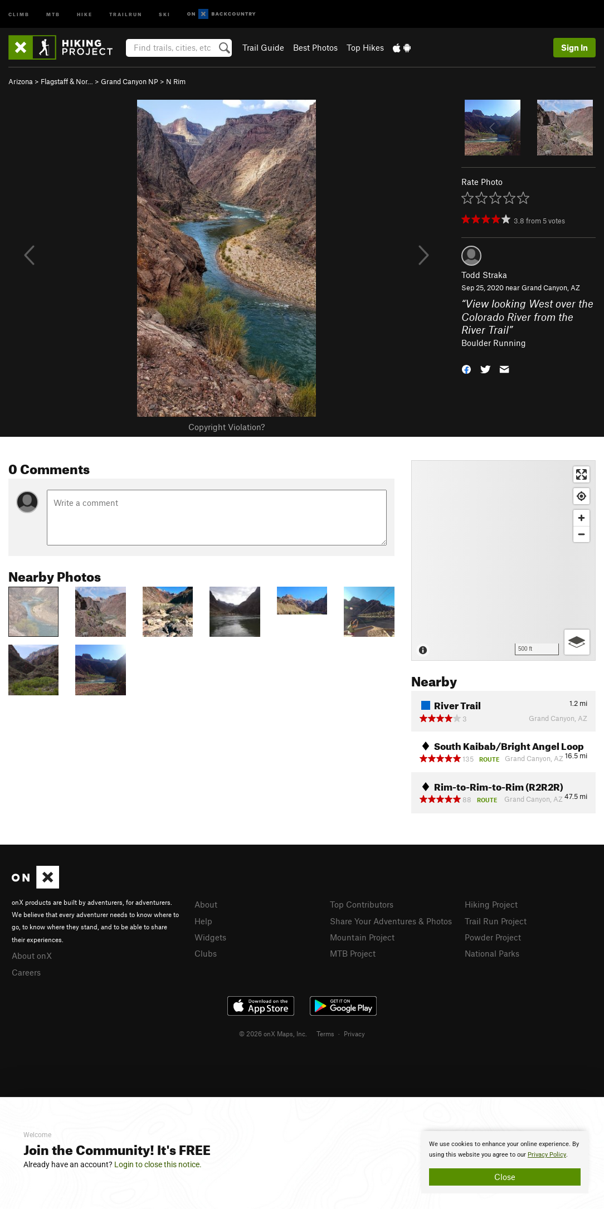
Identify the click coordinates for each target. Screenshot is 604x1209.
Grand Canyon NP (129, 81)
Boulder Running (493, 343)
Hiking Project (491, 904)
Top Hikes (365, 47)
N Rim (176, 81)
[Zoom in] (581, 518)
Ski (165, 13)
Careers (26, 972)
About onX (32, 955)
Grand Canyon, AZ (551, 287)
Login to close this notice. (158, 1164)
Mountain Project (362, 937)
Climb (19, 13)
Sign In (574, 47)
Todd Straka (484, 275)
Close (504, 1177)
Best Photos (315, 47)
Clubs (205, 953)
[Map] (503, 560)
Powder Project (493, 937)
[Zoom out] (581, 534)
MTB (53, 13)
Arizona (20, 81)
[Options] (577, 642)
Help (203, 921)
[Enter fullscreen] (581, 474)
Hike (84, 13)
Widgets (210, 937)
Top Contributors (361, 904)
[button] (466, 368)
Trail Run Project (496, 921)
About (205, 904)
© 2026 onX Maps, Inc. (273, 1033)
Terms (325, 1033)
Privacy (354, 1033)
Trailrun (125, 13)
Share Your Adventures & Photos (391, 921)
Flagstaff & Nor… (67, 81)
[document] (505, 1162)
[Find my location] (581, 496)
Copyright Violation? (226, 427)
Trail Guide (263, 47)
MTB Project (353, 953)
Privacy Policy (547, 1154)
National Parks (492, 953)
